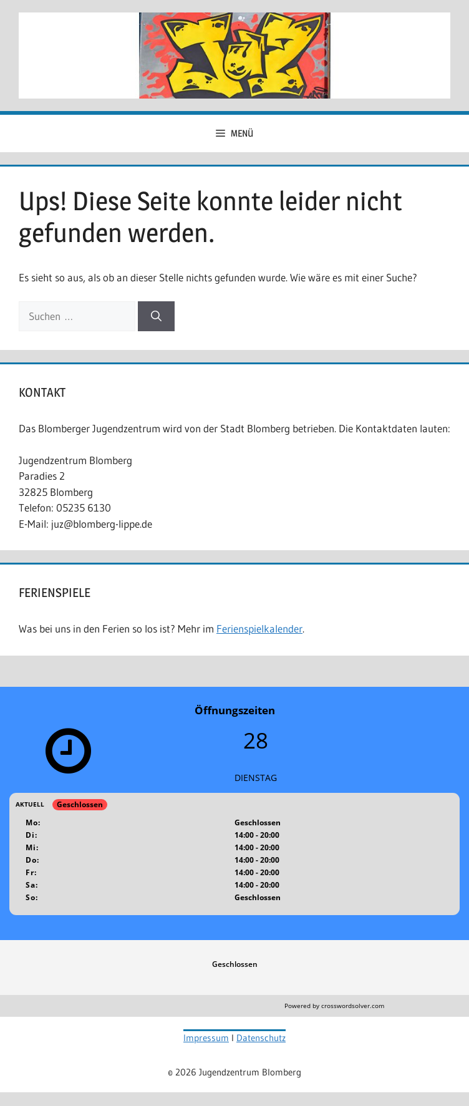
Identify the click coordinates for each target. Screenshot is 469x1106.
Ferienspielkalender (259, 628)
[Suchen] (156, 316)
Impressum (206, 1038)
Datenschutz (261, 1038)
